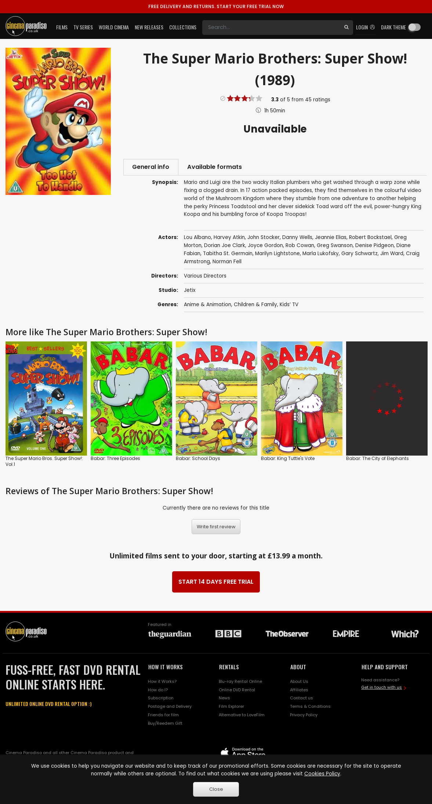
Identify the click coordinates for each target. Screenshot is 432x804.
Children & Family (255, 304)
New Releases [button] (149, 27)
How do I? (158, 690)
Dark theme (393, 27)
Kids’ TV (289, 304)
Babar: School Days (198, 459)
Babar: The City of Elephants (377, 459)
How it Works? (162, 682)
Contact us (301, 699)
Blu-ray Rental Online (240, 682)
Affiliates (299, 690)
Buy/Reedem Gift (165, 724)
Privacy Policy (303, 715)
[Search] (271, 27)
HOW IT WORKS (165, 667)
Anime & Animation (207, 304)
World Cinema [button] (114, 27)
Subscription (161, 699)
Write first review (216, 527)
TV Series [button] (83, 27)
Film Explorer (231, 707)
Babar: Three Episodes (115, 459)
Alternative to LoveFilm (242, 715)
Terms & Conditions (310, 707)
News (224, 699)
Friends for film (163, 715)
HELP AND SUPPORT (385, 667)
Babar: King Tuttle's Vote (288, 459)
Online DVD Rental (237, 690)
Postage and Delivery (170, 707)
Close (216, 789)
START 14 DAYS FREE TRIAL (216, 582)
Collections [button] (182, 27)
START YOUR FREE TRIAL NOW (216, 6)
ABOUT (298, 667)
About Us (299, 682)
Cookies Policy (322, 773)
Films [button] (62, 27)
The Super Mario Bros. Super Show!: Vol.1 (44, 462)
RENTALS (229, 667)
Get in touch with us (381, 688)
